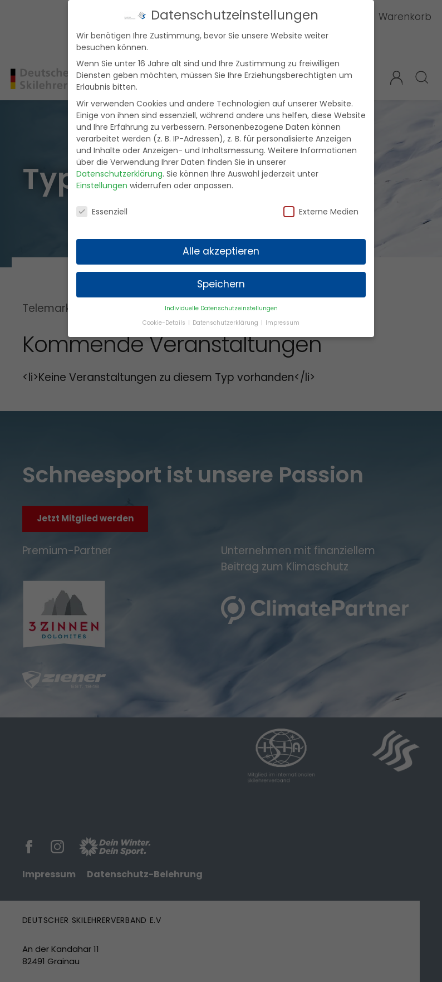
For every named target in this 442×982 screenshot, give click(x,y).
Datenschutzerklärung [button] (226, 317)
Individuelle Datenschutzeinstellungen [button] (221, 303)
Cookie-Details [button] (165, 317)
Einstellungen (101, 179)
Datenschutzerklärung (119, 168)
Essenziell (101, 206)
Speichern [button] (221, 278)
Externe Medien (320, 206)
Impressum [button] (282, 317)
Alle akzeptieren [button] (221, 245)
